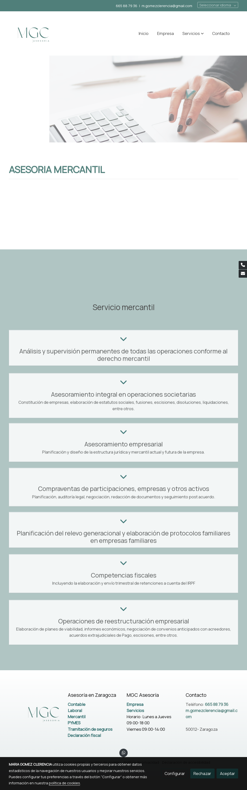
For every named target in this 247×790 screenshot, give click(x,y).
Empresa (135, 704)
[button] (193, 33)
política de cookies (64, 782)
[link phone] (243, 265)
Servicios (135, 710)
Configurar (175, 773)
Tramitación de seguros (90, 729)
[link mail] (243, 274)
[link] (33, 33)
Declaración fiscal (84, 735)
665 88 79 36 (126, 5)
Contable (76, 704)
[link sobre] (35, 713)
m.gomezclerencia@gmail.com (167, 5)
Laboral (75, 710)
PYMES (74, 723)
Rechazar (202, 773)
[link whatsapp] (123, 752)
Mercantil (76, 716)
